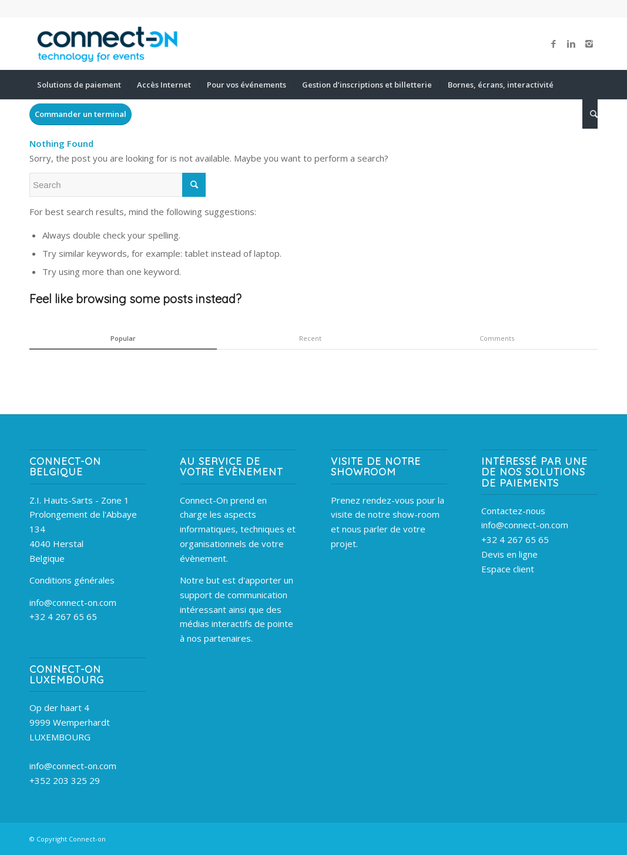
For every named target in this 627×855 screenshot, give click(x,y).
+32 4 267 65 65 (63, 616)
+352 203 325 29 (64, 780)
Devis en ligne (509, 554)
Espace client (507, 569)
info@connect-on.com (72, 602)
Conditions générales (72, 580)
